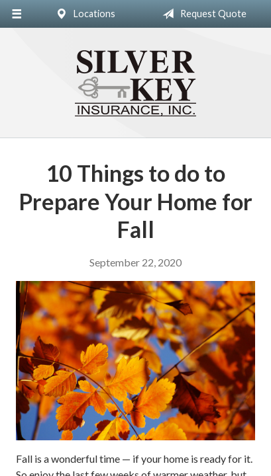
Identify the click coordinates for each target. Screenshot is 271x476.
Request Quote (201, 14)
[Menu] (16, 14)
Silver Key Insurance (135, 83)
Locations (82, 14)
